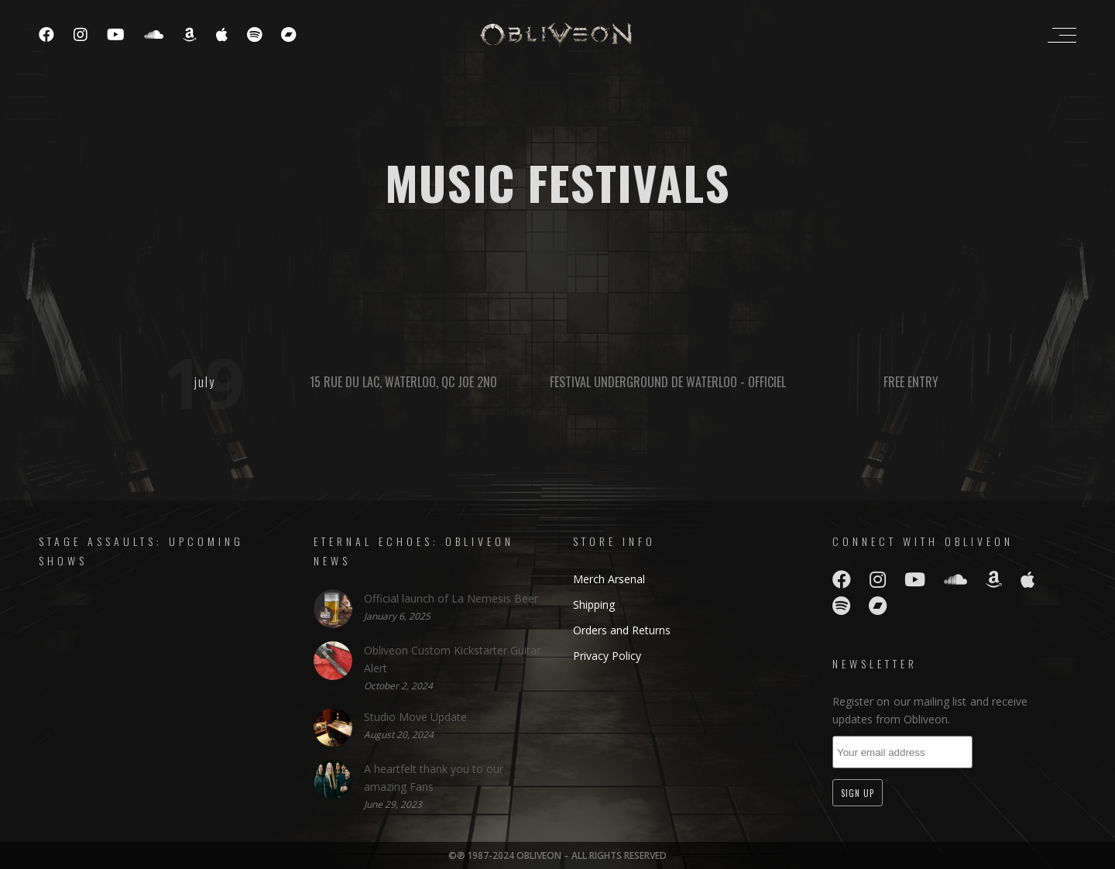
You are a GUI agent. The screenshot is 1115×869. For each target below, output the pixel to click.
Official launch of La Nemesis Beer (451, 598)
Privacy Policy (607, 655)
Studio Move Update (415, 716)
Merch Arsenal (609, 579)
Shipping (594, 604)
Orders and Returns (622, 630)
